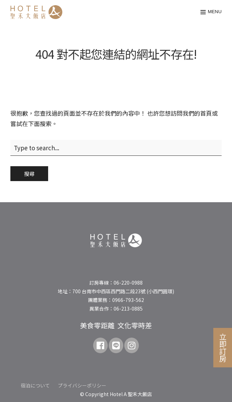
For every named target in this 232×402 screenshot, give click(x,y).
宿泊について (35, 385)
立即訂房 (223, 347)
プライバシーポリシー (82, 385)
